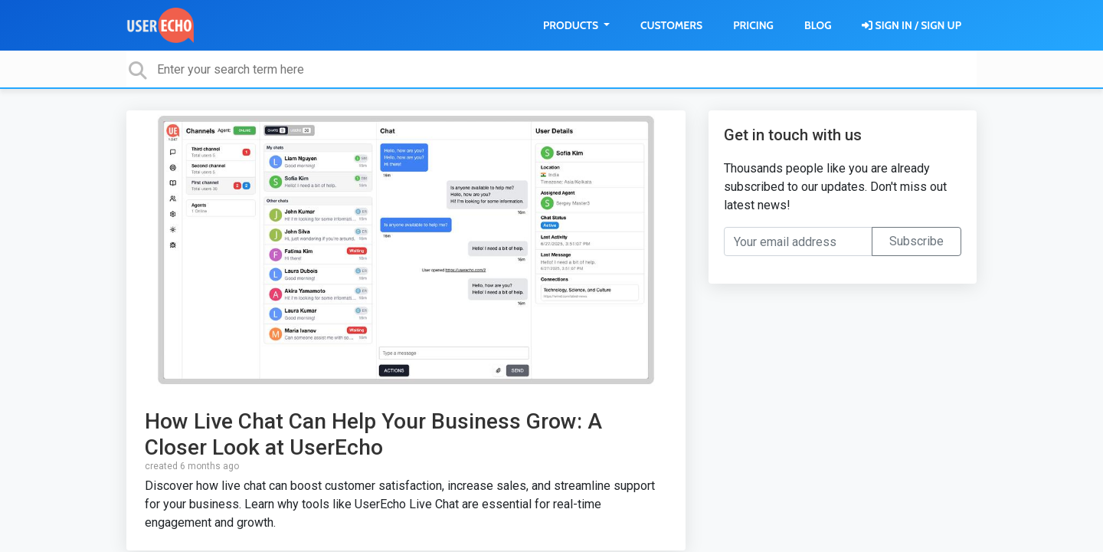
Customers (671, 25)
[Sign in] (911, 25)
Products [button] (572, 25)
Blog (818, 25)
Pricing (753, 25)
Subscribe (916, 241)
